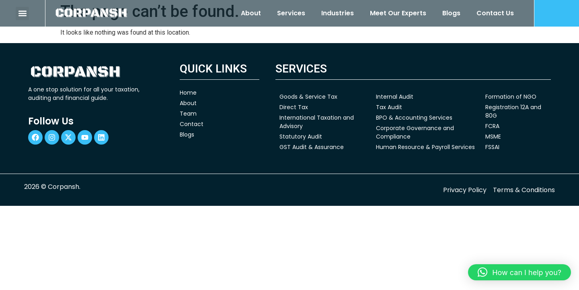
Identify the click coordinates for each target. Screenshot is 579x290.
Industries (337, 13)
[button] (22, 13)
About (251, 13)
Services (291, 13)
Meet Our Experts (398, 13)
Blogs (451, 13)
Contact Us (495, 13)
